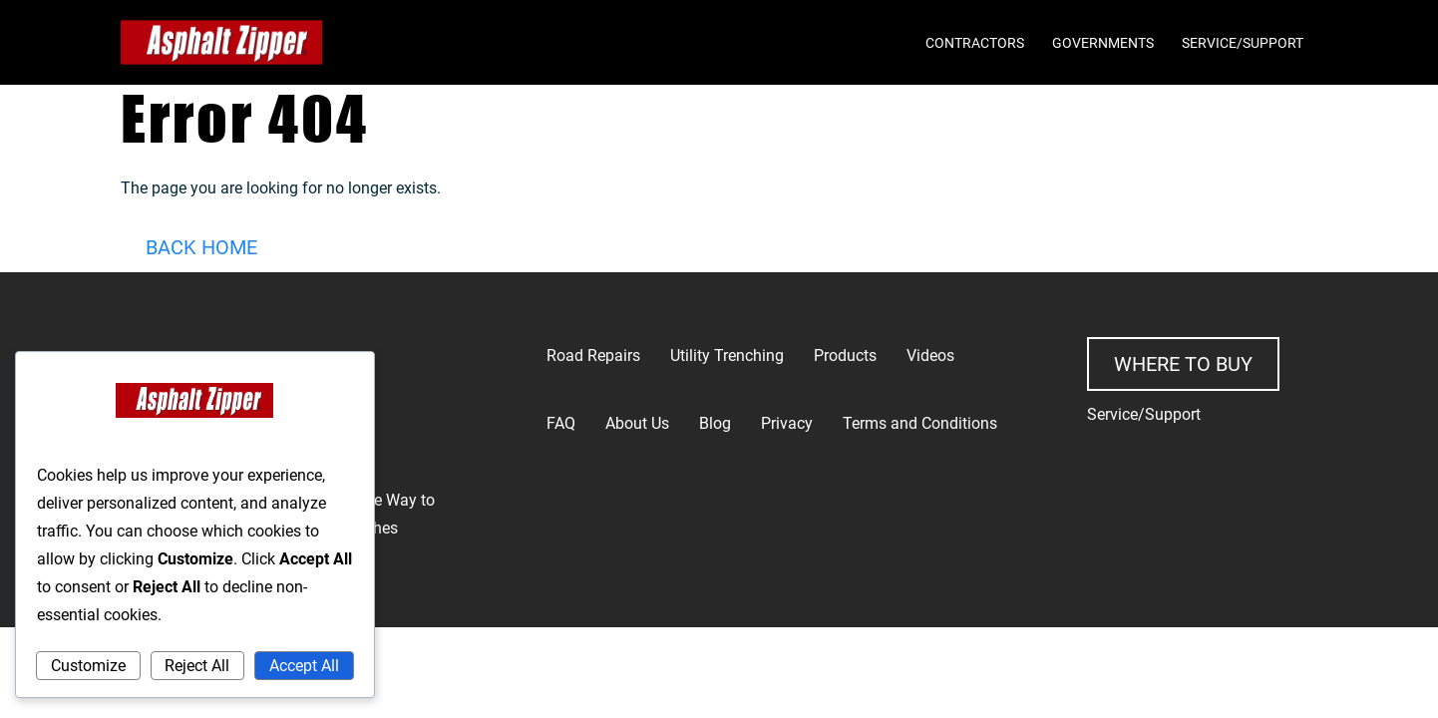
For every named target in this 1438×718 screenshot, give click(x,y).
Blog (715, 423)
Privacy (787, 423)
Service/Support (1242, 43)
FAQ (560, 423)
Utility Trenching (727, 355)
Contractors (974, 43)
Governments (1103, 43)
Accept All (304, 665)
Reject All (197, 665)
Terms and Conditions (920, 423)
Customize (88, 665)
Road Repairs (593, 355)
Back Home (201, 247)
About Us (637, 423)
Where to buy (1183, 364)
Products (845, 355)
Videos (930, 355)
